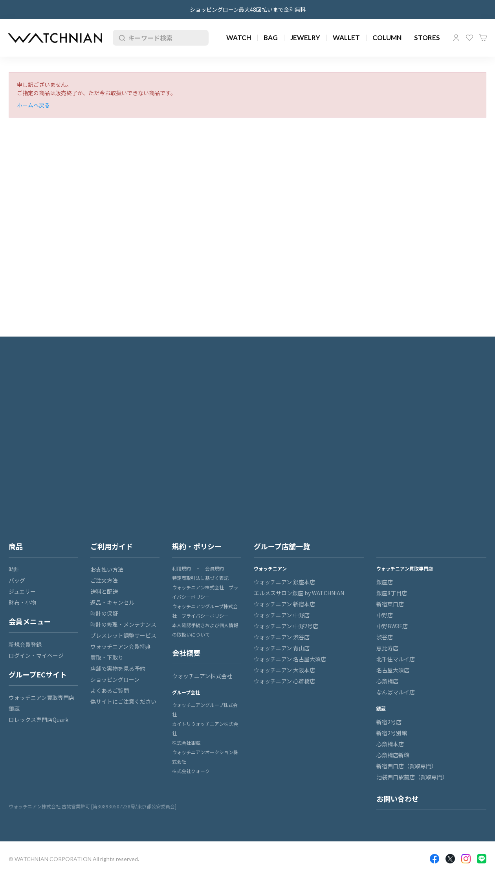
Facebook (434, 858)
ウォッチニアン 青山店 (282, 648)
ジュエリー (22, 591)
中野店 (384, 615)
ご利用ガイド (111, 546)
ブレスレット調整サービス (123, 635)
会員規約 (214, 568)
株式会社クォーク (191, 770)
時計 (14, 569)
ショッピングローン (114, 679)
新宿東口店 (390, 604)
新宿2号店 (389, 722)
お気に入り (469, 38)
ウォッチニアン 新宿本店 (284, 604)
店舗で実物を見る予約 (117, 668)
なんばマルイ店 (395, 692)
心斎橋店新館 (392, 755)
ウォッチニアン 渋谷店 (282, 637)
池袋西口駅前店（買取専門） (412, 777)
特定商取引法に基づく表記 (200, 577)
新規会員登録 (25, 644)
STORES (427, 37)
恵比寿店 (387, 648)
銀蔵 (14, 708)
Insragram (466, 858)
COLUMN (387, 37)
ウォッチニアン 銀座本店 (284, 582)
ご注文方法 (104, 580)
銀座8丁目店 (391, 593)
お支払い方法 (106, 569)
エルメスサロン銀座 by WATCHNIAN (299, 593)
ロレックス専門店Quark (38, 719)
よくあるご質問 (109, 690)
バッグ (17, 580)
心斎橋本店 (390, 744)
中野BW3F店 (392, 626)
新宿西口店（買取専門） (406, 766)
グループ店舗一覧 (282, 546)
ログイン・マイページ (36, 655)
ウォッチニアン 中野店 (282, 615)
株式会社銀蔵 (186, 742)
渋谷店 (384, 637)
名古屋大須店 (392, 670)
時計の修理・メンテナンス (123, 624)
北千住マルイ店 (395, 659)
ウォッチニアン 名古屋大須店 (290, 659)
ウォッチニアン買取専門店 (41, 697)
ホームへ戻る (33, 105)
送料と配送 (104, 591)
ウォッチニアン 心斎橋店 (284, 681)
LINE (481, 858)
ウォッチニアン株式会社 (202, 676)
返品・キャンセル (112, 602)
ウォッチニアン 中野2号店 (286, 626)
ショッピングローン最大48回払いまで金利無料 (248, 9)
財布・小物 (22, 602)
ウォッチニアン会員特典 (120, 646)
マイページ (456, 37)
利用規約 (181, 568)
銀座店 (384, 582)
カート (483, 37)
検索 (120, 38)
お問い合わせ (397, 798)
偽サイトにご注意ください (123, 701)
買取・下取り (106, 657)
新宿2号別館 (391, 733)
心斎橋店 (387, 681)
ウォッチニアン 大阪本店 (284, 670)
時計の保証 (104, 613)
